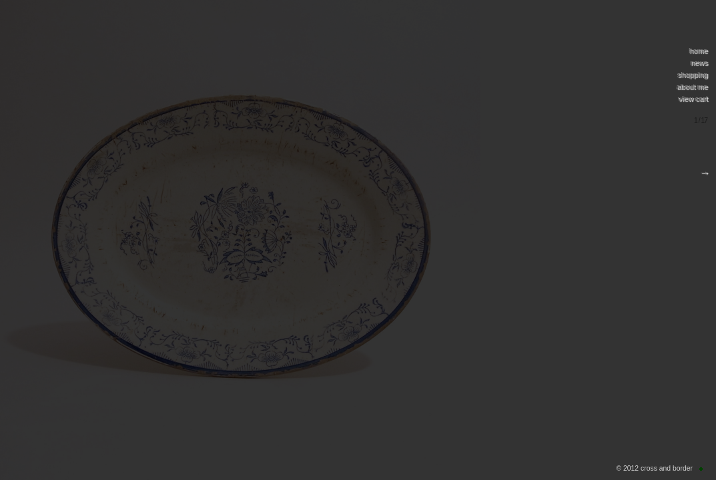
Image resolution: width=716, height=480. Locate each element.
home (698, 51)
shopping (692, 75)
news (698, 63)
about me (691, 87)
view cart (692, 99)
